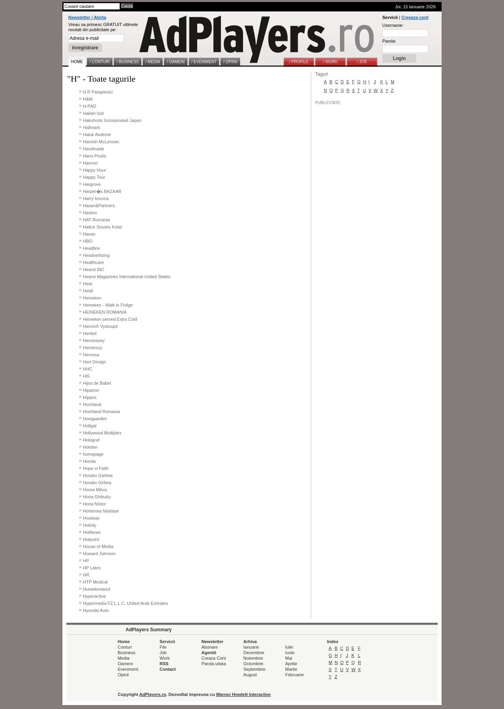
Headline (91, 248)
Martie (291, 669)
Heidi (88, 290)
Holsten (90, 447)
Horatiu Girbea (97, 482)
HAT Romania (96, 219)
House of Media (98, 546)
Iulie (289, 647)
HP (86, 560)
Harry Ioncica (96, 198)
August (250, 674)
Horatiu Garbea (98, 475)
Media (124, 658)
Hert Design (94, 361)
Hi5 (86, 376)
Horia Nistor (94, 503)
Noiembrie (253, 658)
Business (126, 652)
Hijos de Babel (97, 383)
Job (163, 652)
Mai (288, 658)
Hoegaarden (95, 418)
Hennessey (94, 340)
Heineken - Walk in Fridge (108, 305)
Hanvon (90, 163)
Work (164, 658)
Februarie (294, 674)
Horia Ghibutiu (97, 496)
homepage (93, 454)
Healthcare (93, 262)
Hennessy (92, 347)
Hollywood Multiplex (102, 432)
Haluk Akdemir (97, 134)
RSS (164, 663)
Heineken (92, 298)
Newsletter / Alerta (87, 17)
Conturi (125, 647)
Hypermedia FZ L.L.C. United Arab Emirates (125, 603)
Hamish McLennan (101, 141)
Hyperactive (94, 596)
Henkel (89, 333)
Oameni (125, 663)
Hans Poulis (94, 155)
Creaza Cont (213, 658)
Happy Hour (94, 170)
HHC (87, 369)
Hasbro (90, 212)
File (163, 647)
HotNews (92, 532)
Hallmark (91, 127)
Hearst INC (93, 269)
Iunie (290, 652)
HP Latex (92, 567)
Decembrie (253, 652)
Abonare (209, 647)
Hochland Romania (101, 411)
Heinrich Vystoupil (100, 326)
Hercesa (91, 354)
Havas (89, 234)
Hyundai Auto (96, 610)
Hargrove (92, 184)
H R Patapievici (98, 92)
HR (86, 574)
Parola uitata (213, 663)
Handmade (93, 148)
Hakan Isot (93, 113)
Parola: (389, 41)
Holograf (91, 440)
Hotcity (89, 525)
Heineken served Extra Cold (110, 319)
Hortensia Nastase (101, 511)
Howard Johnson (99, 553)
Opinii (123, 674)
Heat (87, 283)
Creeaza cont (414, 17)
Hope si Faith (96, 468)
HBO (87, 241)
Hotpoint (91, 539)
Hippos (89, 397)
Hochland (92, 404)
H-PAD (89, 106)
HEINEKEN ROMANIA (105, 312)
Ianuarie (251, 647)
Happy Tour (94, 177)
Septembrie (254, 669)
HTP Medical (95, 582)
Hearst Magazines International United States (126, 276)
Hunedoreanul (96, 589)
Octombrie (253, 663)
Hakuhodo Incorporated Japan (112, 120)
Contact (168, 669)
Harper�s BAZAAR (102, 191)
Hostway (91, 518)
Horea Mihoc (95, 489)
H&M (87, 99)
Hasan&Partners (99, 205)
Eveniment (128, 669)
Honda (89, 461)
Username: (393, 25)
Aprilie (291, 663)
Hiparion (91, 390)
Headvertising (96, 255)
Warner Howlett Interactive (243, 694)
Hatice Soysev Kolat (102, 226)
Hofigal (89, 425)
